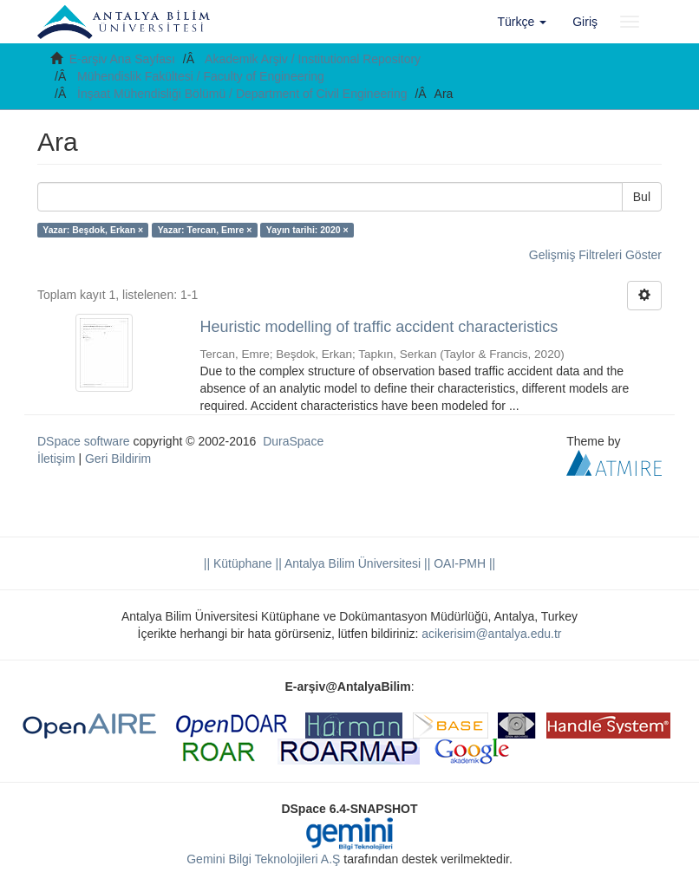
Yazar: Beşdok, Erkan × (92, 230)
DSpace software (83, 441)
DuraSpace (293, 441)
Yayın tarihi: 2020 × (307, 230)
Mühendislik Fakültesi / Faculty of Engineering (200, 76)
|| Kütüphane (238, 563)
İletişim (56, 458)
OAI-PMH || (462, 563)
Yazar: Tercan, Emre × (205, 230)
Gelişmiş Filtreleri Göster (595, 255)
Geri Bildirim (118, 458)
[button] (522, 21)
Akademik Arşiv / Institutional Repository (313, 59)
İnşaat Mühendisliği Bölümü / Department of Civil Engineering (242, 94)
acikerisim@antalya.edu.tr (491, 634)
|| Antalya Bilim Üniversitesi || (351, 563)
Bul (641, 197)
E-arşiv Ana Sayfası (122, 59)
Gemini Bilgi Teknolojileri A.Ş (263, 859)
